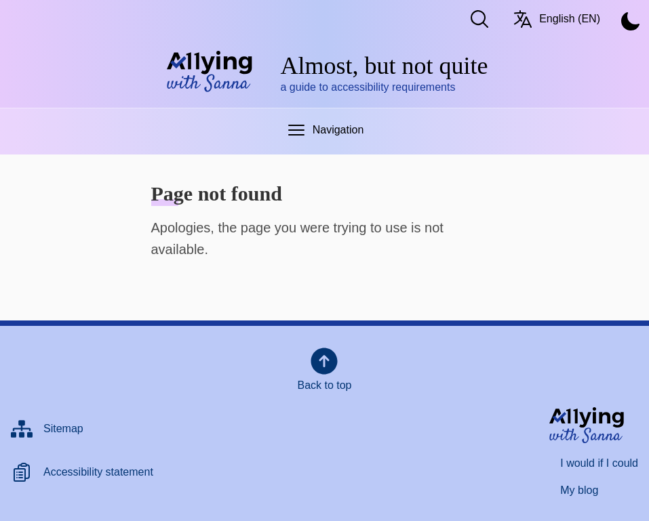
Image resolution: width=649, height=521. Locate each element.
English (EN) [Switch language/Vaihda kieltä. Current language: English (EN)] (556, 19)
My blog (579, 490)
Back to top (324, 368)
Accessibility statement (98, 472)
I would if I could (599, 463)
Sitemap (63, 428)
